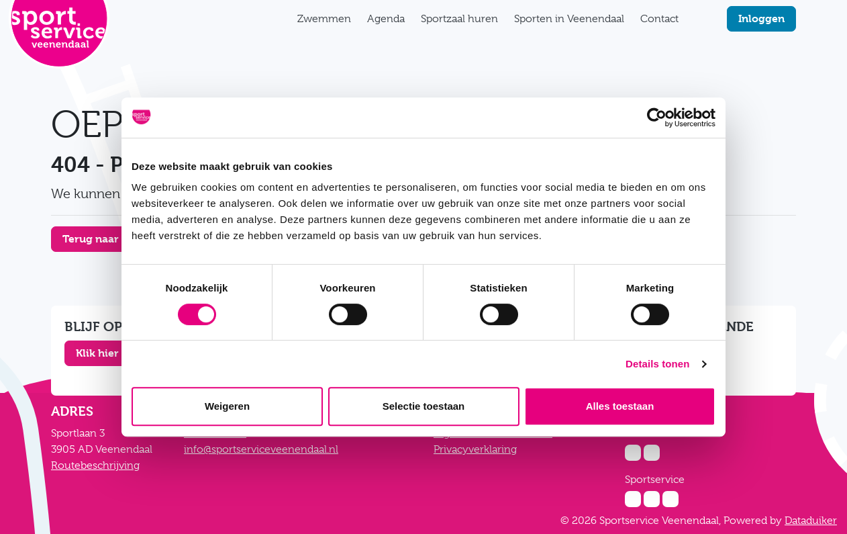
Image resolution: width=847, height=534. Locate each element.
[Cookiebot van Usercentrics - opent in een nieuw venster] (656, 117)
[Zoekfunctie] (694, 18)
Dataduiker (811, 521)
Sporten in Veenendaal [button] (569, 19)
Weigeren (227, 406)
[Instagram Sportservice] (633, 499)
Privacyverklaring (475, 449)
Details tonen (657, 363)
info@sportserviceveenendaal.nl (261, 449)
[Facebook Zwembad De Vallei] (652, 453)
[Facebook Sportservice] (652, 499)
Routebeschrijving (95, 465)
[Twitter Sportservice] (670, 499)
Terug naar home (106, 238)
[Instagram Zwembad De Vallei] (633, 453)
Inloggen (761, 18)
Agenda (386, 19)
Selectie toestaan (424, 406)
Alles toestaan (620, 406)
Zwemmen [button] (324, 19)
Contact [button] (659, 19)
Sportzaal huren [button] (459, 19)
